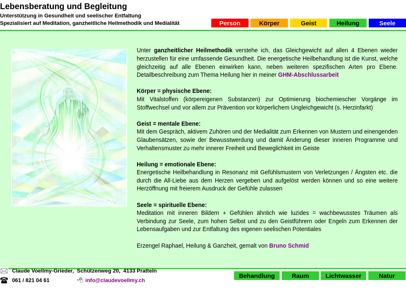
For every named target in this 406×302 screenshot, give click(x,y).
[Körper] (269, 23)
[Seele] (387, 23)
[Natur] (387, 275)
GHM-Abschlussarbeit (308, 74)
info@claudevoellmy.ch (115, 280)
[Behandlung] (257, 275)
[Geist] (308, 23)
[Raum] (300, 275)
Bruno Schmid (289, 245)
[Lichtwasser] (343, 275)
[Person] (230, 23)
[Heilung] (348, 23)
